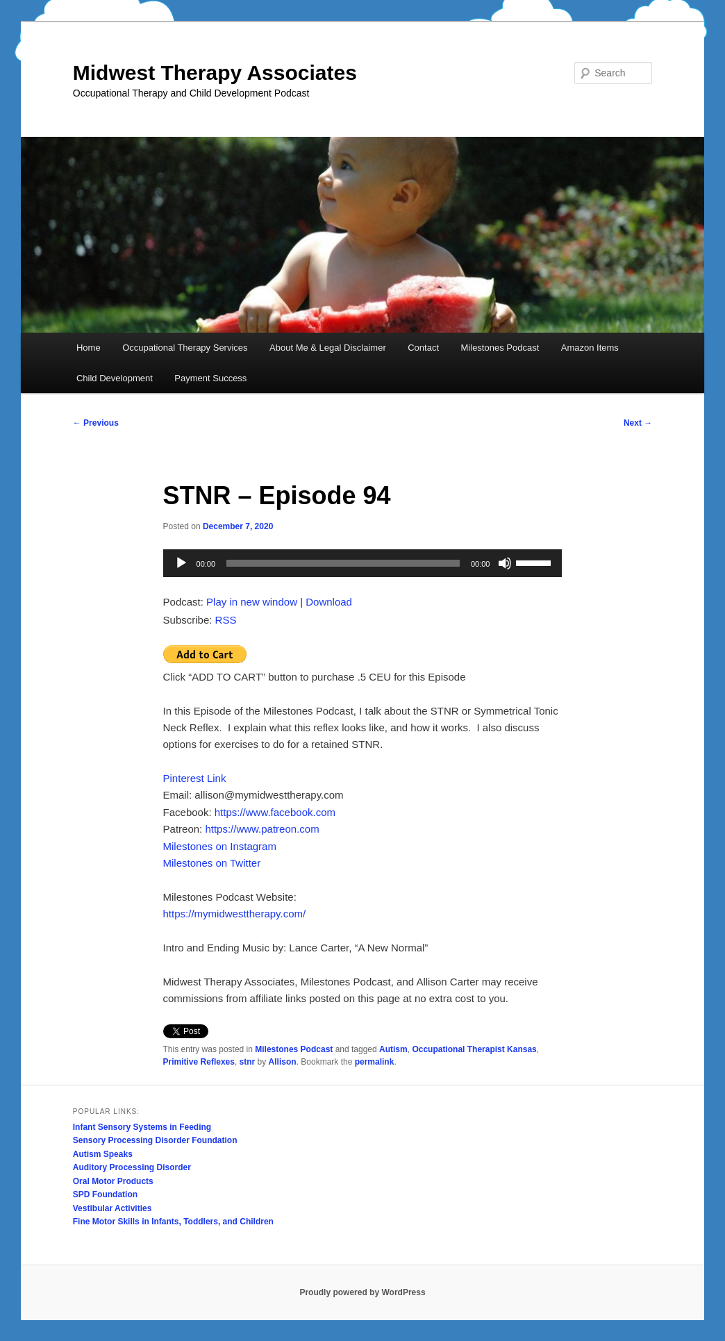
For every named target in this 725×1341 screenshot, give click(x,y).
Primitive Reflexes (199, 1062)
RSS (226, 620)
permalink (374, 1062)
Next (638, 423)
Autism (393, 1049)
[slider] (343, 563)
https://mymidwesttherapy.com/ (234, 913)
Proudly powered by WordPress (362, 1292)
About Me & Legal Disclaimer (327, 347)
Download (329, 602)
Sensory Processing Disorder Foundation (155, 1140)
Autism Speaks (103, 1154)
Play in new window (251, 602)
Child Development (114, 378)
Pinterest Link (194, 778)
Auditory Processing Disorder (132, 1167)
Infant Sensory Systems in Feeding (142, 1127)
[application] (362, 563)
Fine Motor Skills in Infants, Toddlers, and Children (173, 1221)
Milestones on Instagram (219, 846)
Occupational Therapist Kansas (474, 1049)
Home (88, 347)
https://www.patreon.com (262, 829)
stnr (248, 1062)
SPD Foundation (105, 1194)
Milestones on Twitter (212, 863)
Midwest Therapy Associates (215, 72)
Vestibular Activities (112, 1208)
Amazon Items (590, 347)
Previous (96, 423)
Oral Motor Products (113, 1181)
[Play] (181, 563)
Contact (423, 347)
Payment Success (210, 378)
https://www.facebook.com (275, 812)
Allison (283, 1062)
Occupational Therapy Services (184, 347)
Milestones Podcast (500, 347)
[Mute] (505, 563)
